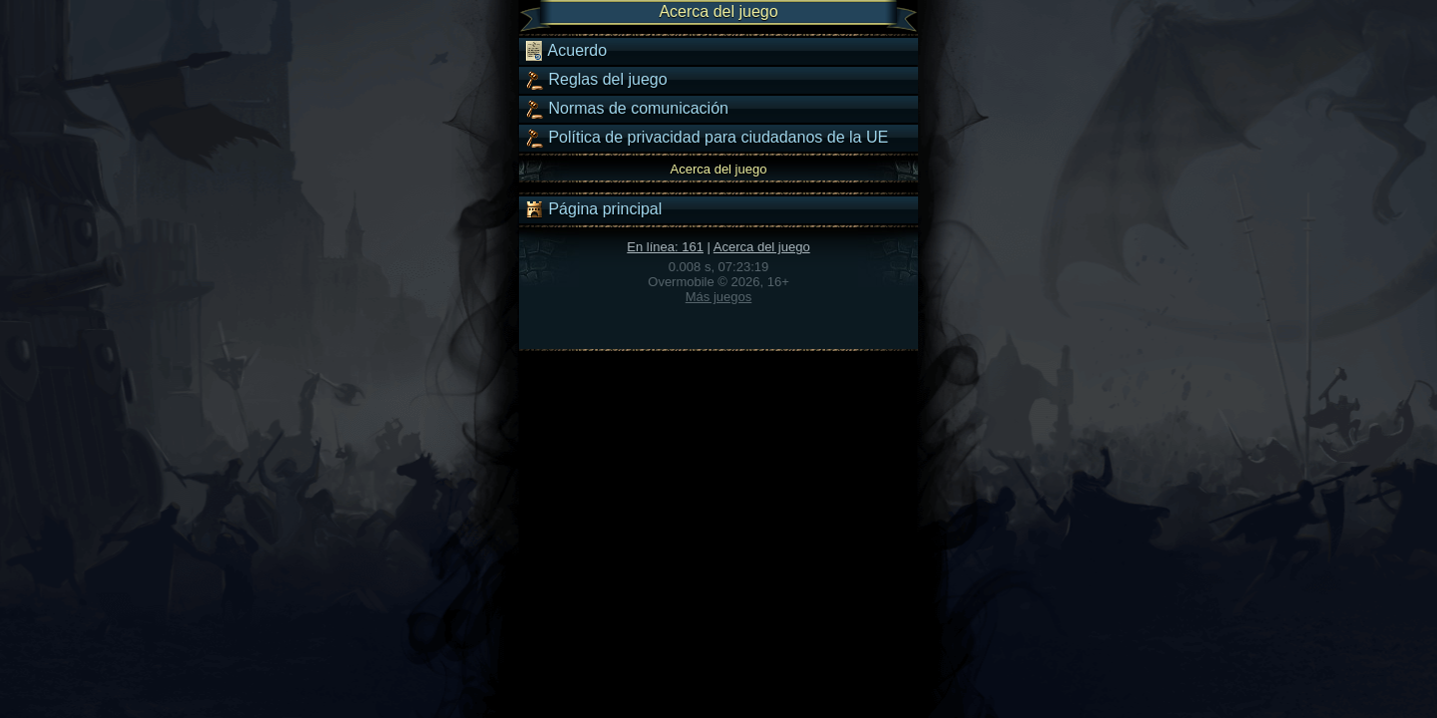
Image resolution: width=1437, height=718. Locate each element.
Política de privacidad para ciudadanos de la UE (706, 138)
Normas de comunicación (626, 109)
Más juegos (718, 296)
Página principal (593, 209)
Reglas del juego (596, 80)
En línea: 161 (665, 246)
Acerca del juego (762, 246)
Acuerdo (565, 51)
